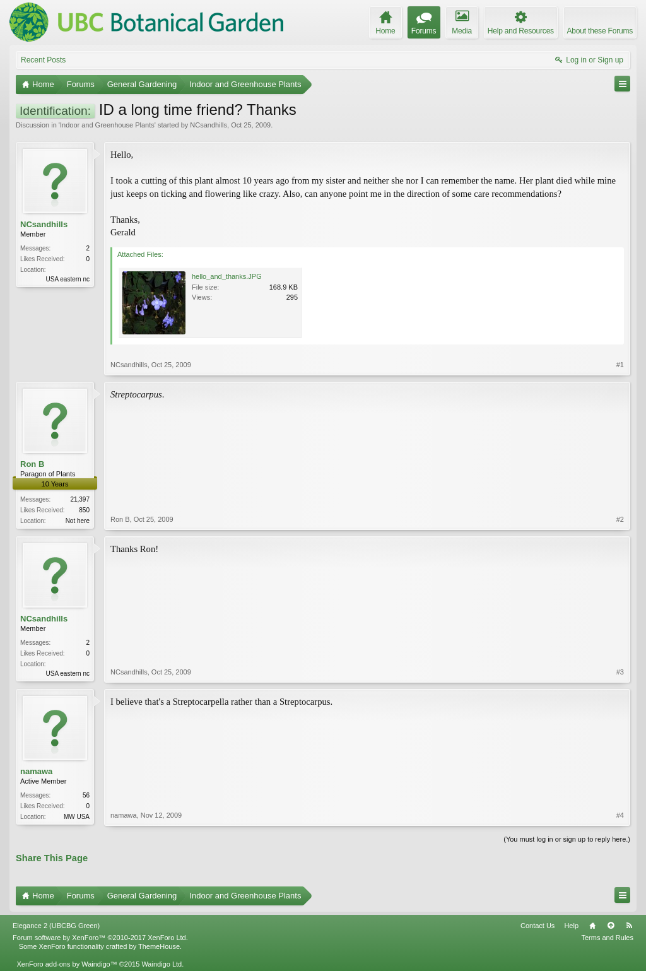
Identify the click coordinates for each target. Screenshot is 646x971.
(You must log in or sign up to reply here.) (566, 839)
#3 (620, 672)
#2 (620, 519)
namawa (36, 771)
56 (86, 795)
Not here (78, 520)
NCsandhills (208, 125)
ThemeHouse (159, 946)
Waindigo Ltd (161, 964)
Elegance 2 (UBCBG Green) (56, 925)
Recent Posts (43, 60)
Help (571, 925)
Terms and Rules (607, 937)
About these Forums (600, 30)
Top (610, 925)
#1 (620, 364)
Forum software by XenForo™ (100, 937)
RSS (629, 925)
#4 (620, 815)
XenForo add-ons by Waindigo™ (66, 964)
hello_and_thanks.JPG (227, 276)
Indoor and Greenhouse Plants (107, 125)
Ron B (32, 464)
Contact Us (537, 925)
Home (592, 925)
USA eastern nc (68, 279)
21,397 (80, 499)
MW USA (77, 816)
